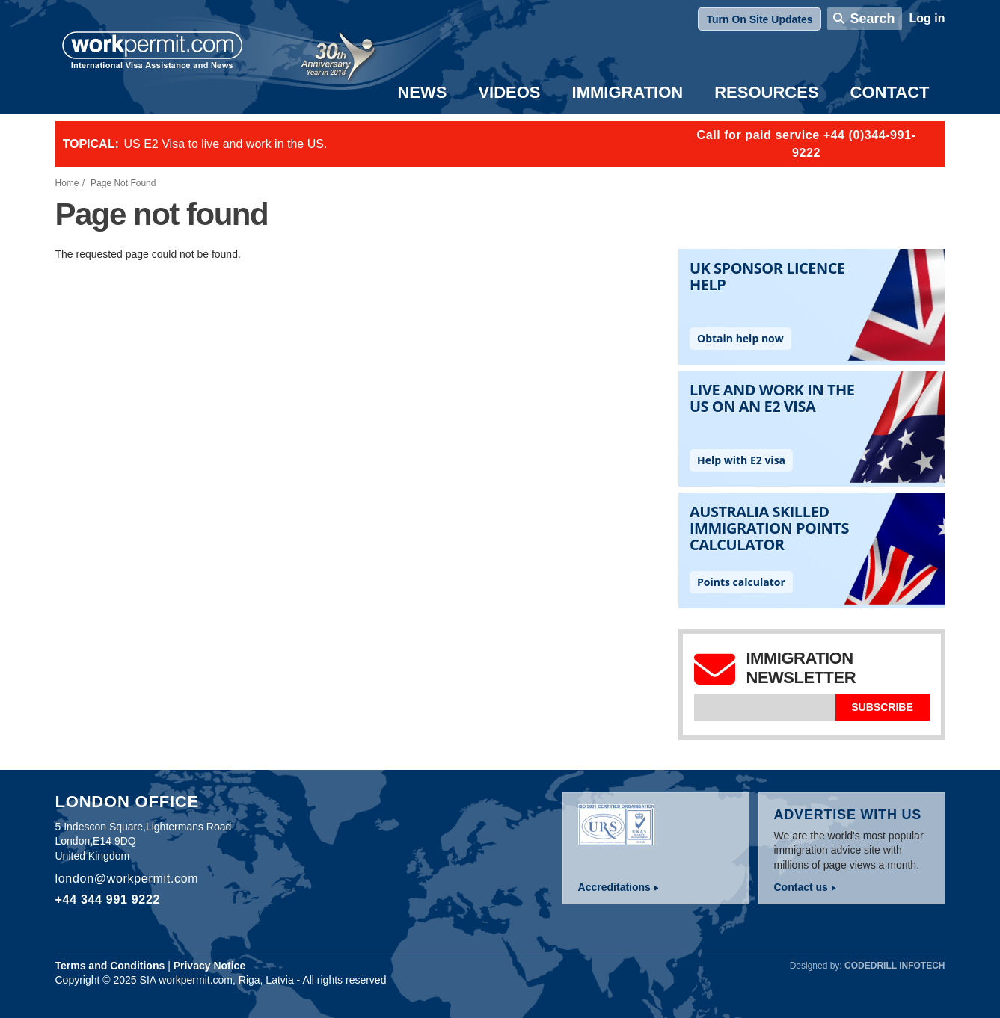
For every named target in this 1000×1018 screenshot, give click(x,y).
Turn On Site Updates (759, 19)
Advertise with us (848, 814)
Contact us (801, 887)
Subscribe (881, 707)
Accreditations (614, 887)
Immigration (628, 92)
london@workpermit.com (127, 878)
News (422, 92)
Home (67, 183)
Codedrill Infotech (894, 965)
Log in (927, 18)
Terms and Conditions (110, 966)
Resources (766, 92)
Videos (509, 92)
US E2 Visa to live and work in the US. (226, 144)
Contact (890, 92)
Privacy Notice (210, 966)
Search (872, 18)
